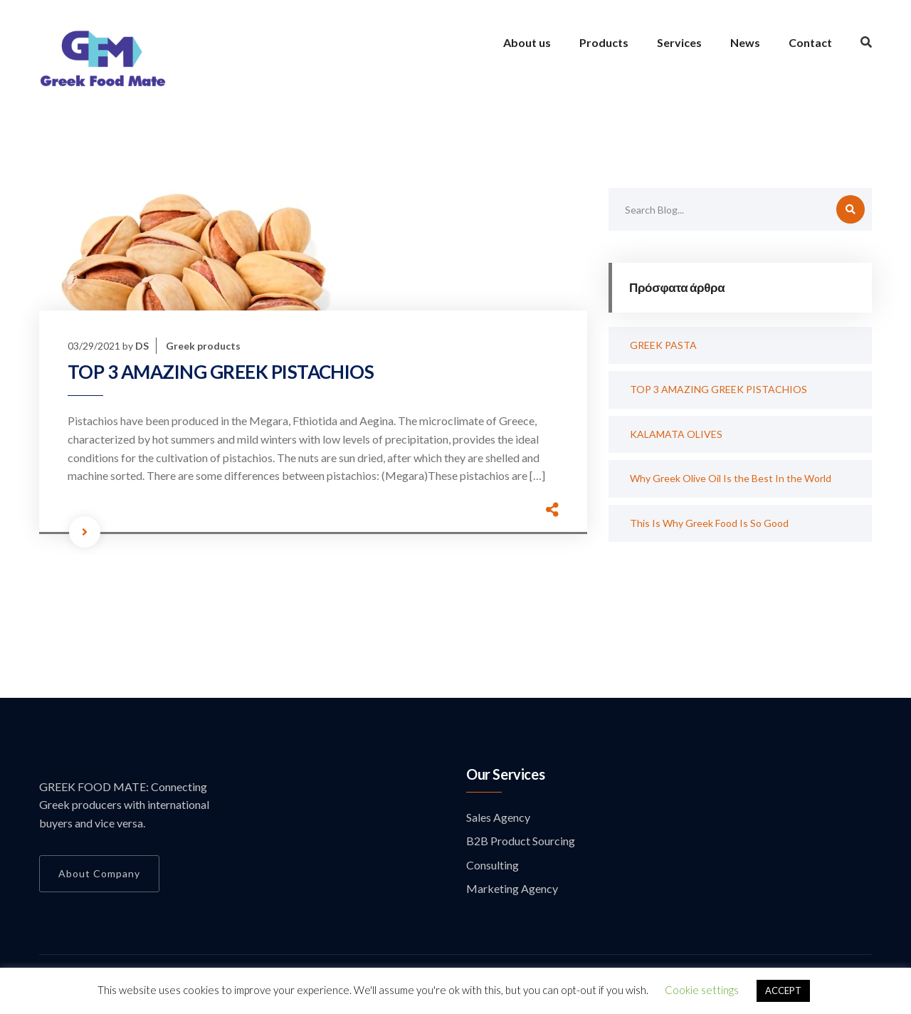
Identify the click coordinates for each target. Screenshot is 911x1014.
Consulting (492, 865)
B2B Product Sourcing (520, 840)
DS (142, 346)
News (745, 42)
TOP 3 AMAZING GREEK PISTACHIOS (221, 371)
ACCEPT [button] (783, 990)
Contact (810, 42)
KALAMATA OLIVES (676, 434)
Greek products (203, 346)
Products (603, 42)
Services (679, 42)
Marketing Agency (512, 888)
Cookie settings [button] (702, 989)
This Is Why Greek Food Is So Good (709, 523)
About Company (99, 873)
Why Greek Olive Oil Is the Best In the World (730, 478)
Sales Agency (498, 817)
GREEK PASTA (663, 345)
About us (527, 42)
